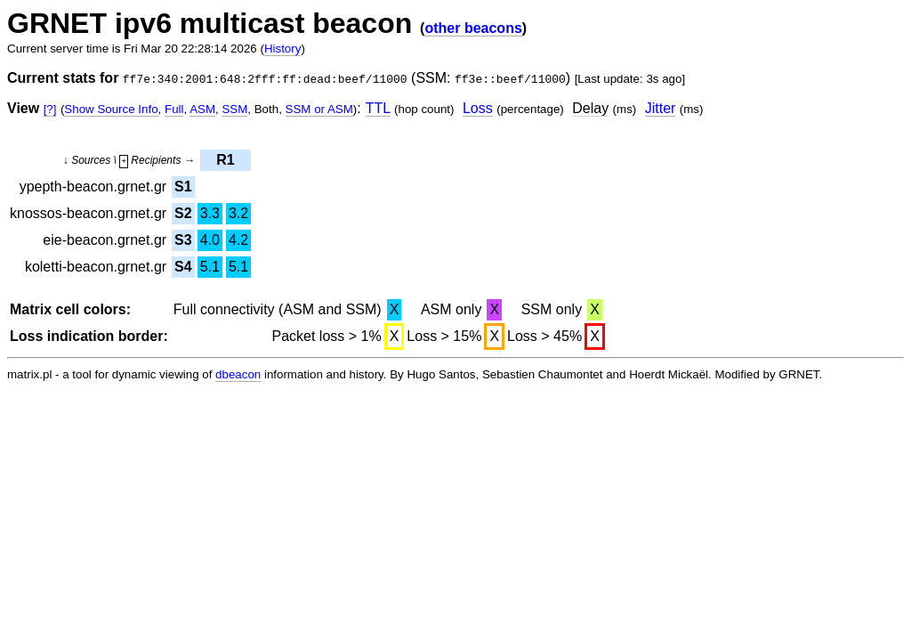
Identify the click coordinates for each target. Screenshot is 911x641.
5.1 (210, 266)
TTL (378, 108)
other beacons (472, 28)
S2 (183, 213)
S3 (183, 239)
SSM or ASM (319, 109)
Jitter (660, 108)
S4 (183, 266)
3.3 (210, 213)
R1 (225, 159)
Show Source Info (110, 109)
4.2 (238, 239)
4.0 (210, 239)
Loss (478, 108)
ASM (202, 109)
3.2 (238, 213)
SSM (234, 109)
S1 (183, 186)
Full (174, 109)
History (282, 48)
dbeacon (238, 374)
